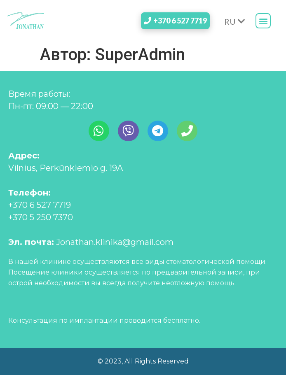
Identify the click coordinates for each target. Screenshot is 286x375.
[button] (263, 20)
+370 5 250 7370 (40, 217)
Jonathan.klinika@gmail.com (114, 242)
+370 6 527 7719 (39, 205)
